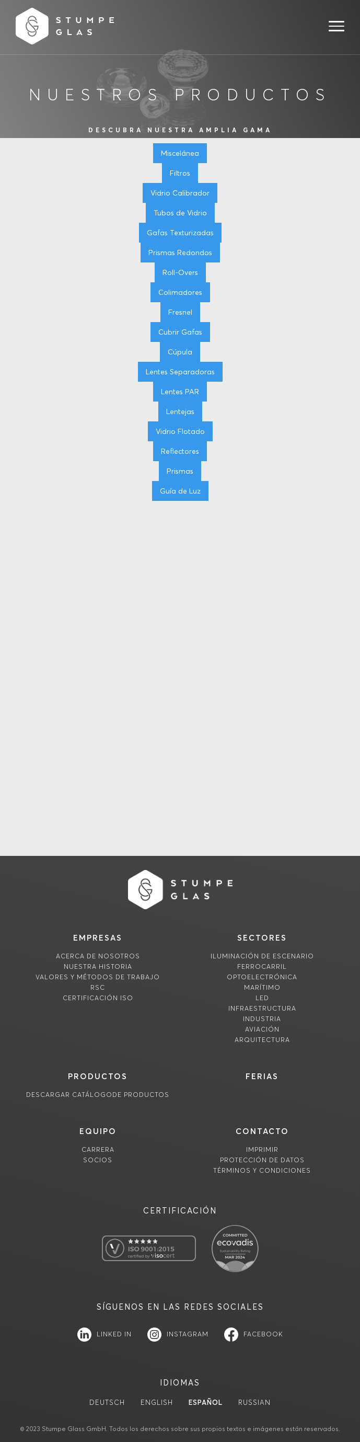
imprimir (262, 1149)
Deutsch (107, 1402)
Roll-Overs (180, 272)
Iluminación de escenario (262, 956)
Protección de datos (262, 1160)
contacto (262, 1131)
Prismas (180, 471)
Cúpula (180, 352)
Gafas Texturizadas (180, 232)
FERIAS (262, 1076)
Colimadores (180, 292)
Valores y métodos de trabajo (98, 977)
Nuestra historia (98, 966)
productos (97, 1076)
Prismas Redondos (180, 252)
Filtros (180, 173)
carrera (98, 1149)
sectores (262, 938)
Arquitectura (262, 1040)
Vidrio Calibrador (180, 193)
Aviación (262, 1029)
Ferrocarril (262, 966)
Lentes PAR (180, 391)
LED (262, 998)
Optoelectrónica (262, 977)
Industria (262, 1019)
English (157, 1402)
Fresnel (180, 312)
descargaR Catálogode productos (97, 1094)
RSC (97, 987)
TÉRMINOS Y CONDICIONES (262, 1170)
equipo (98, 1131)
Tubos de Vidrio (180, 213)
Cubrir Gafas (180, 332)
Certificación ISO (98, 998)
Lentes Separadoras (180, 371)
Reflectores (180, 451)
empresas (97, 938)
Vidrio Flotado (180, 431)
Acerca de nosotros (98, 956)
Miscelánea (180, 153)
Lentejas (180, 411)
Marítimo (262, 987)
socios (97, 1160)
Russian (254, 1402)
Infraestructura (262, 1008)
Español (206, 1402)
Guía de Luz (180, 491)
